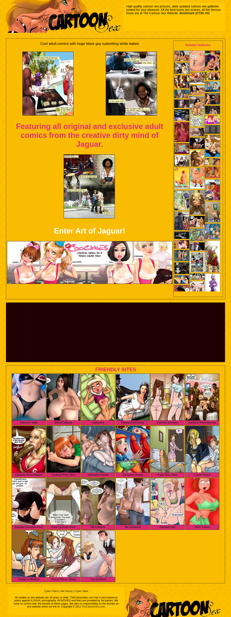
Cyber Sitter (81, 591)
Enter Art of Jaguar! (89, 231)
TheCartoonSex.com (93, 606)
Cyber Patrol (51, 591)
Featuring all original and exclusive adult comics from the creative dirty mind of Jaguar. (89, 135)
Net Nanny (66, 591)
